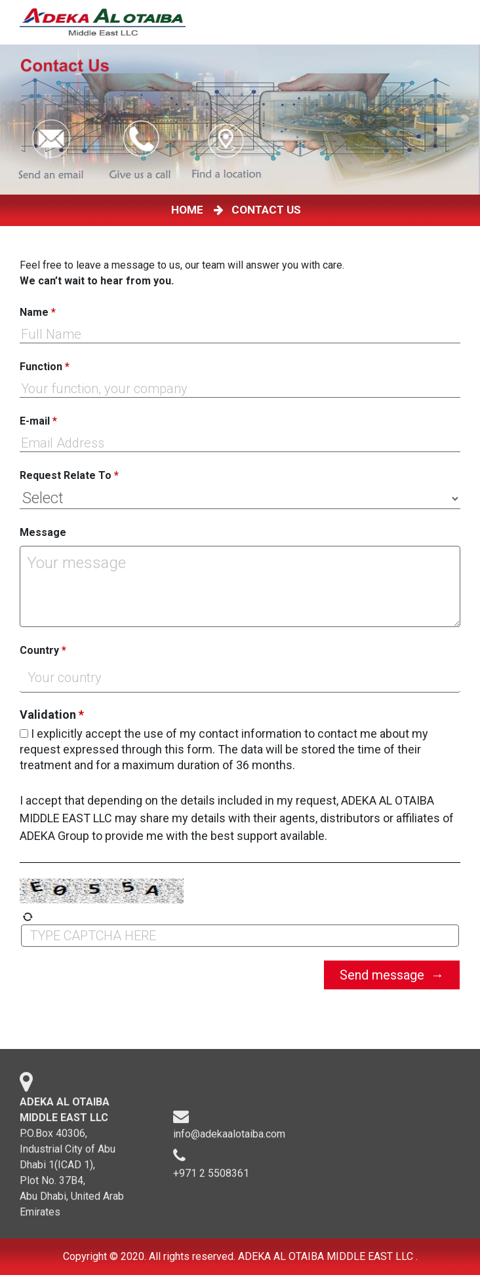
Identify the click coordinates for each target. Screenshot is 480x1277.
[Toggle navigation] (459, 22)
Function (45, 366)
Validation (52, 714)
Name (38, 312)
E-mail (38, 421)
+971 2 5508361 (211, 1178)
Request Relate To (69, 475)
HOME (190, 209)
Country (43, 650)
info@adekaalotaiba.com (229, 1139)
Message (43, 532)
